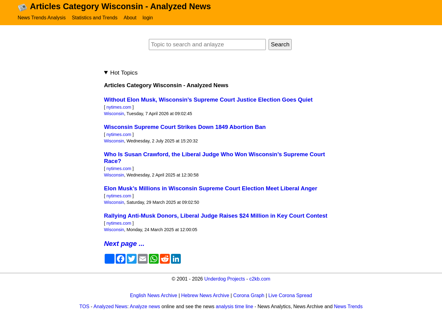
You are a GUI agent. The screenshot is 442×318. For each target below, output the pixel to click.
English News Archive (153, 295)
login (147, 17)
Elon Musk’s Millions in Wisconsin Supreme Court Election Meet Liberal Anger (210, 188)
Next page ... (124, 243)
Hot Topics (124, 72)
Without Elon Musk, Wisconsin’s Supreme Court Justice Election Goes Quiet (208, 99)
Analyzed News (110, 306)
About (130, 17)
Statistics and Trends (95, 17)
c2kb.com (259, 278)
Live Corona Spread (290, 295)
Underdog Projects (224, 278)
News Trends (348, 306)
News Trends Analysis (42, 17)
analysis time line (234, 306)
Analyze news (145, 306)
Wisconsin (114, 113)
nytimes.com (119, 107)
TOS (84, 306)
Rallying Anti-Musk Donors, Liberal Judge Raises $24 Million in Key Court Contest (216, 215)
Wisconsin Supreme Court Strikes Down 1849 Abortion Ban (185, 127)
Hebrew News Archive (205, 295)
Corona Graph (248, 295)
